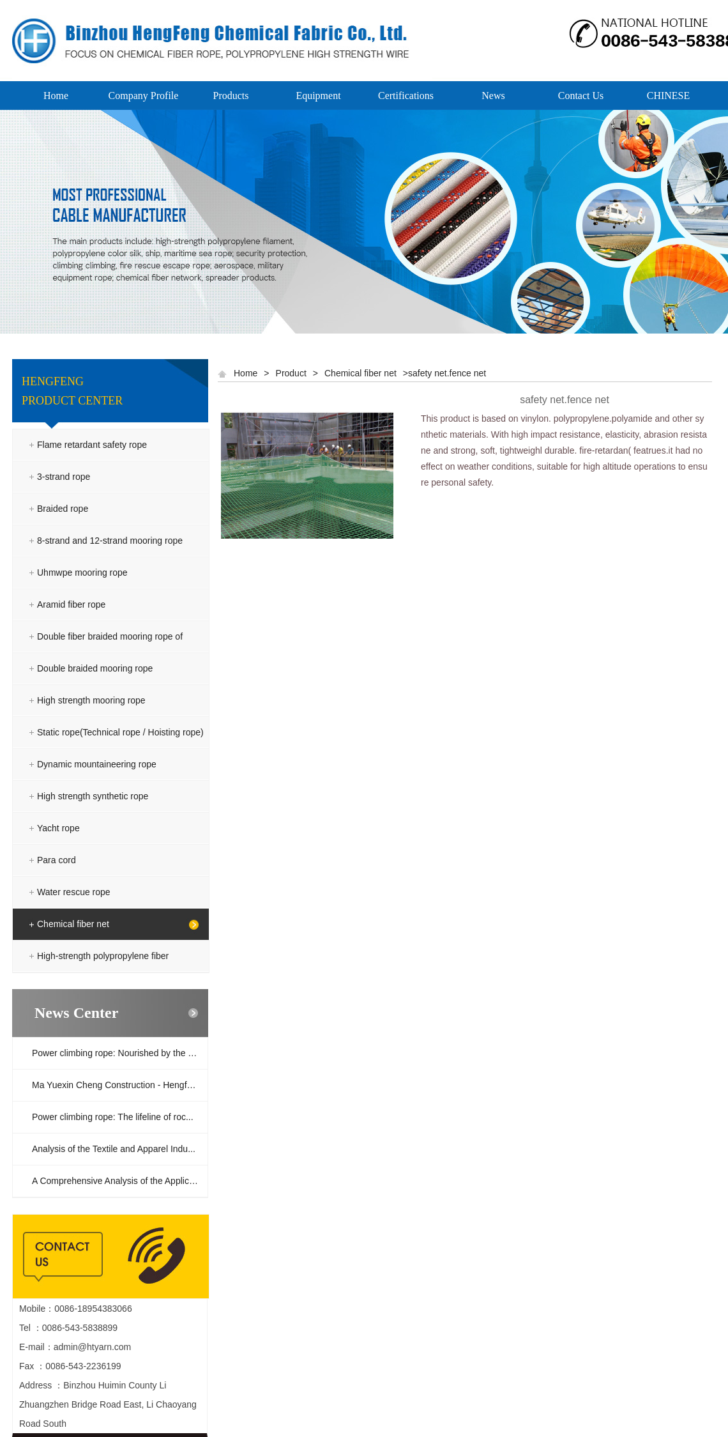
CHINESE (668, 95)
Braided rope (62, 508)
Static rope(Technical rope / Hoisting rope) (120, 732)
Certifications (406, 95)
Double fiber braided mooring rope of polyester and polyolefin (110, 652)
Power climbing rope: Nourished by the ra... (117, 1053)
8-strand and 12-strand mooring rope (110, 540)
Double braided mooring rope (95, 668)
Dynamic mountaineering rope (96, 764)
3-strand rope (63, 477)
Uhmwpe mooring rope (82, 572)
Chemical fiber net (73, 924)
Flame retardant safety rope (92, 445)
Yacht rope (58, 828)
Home (55, 95)
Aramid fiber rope (71, 604)
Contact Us (581, 95)
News (493, 95)
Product (291, 373)
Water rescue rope (73, 892)
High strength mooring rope (91, 700)
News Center (76, 1012)
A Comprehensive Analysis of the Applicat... (118, 1181)
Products (231, 95)
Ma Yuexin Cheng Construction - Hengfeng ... (120, 1085)
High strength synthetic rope (92, 796)
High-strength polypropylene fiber (103, 956)
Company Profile (144, 95)
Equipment (318, 95)
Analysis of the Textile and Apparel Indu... (113, 1149)
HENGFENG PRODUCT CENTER (72, 391)
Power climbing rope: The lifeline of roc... (112, 1117)
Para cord (56, 860)
